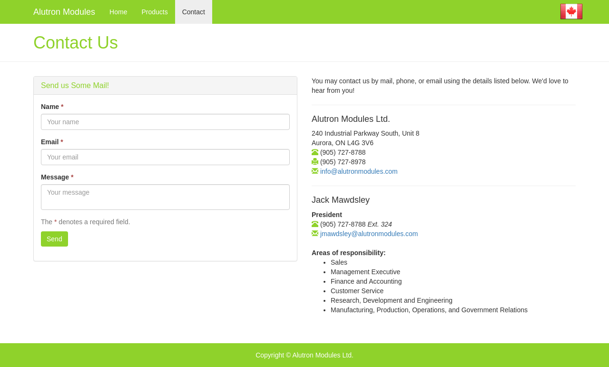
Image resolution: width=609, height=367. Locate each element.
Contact (193, 12)
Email (52, 142)
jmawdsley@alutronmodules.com (368, 234)
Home (118, 12)
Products (154, 12)
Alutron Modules (64, 12)
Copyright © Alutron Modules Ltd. (304, 355)
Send (54, 239)
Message (57, 177)
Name (52, 106)
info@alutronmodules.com (358, 171)
